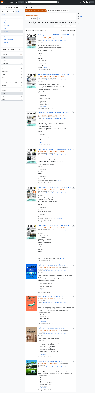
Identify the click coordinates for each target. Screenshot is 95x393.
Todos (3, 57)
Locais (39, 18)
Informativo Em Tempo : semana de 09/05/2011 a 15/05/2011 (55, 187)
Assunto (4, 54)
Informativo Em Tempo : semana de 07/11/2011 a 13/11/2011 (55, 113)
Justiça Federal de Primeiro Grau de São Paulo (54, 40)
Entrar (90, 2)
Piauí (5, 37)
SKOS (80, 16)
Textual (12, 96)
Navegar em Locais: (12, 7)
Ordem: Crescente (70, 25)
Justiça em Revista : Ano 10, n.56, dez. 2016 (51, 265)
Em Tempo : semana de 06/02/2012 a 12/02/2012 (53, 74)
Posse (12, 80)
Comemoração (12, 66)
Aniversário (12, 72)
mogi (5, 20)
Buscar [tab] (4, 14)
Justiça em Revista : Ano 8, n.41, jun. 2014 (51, 361)
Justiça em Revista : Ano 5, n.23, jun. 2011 (51, 328)
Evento (12, 60)
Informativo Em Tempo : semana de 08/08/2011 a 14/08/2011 (55, 149)
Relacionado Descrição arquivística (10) (35, 10)
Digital (12, 99)
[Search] (42, 2)
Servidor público (12, 69)
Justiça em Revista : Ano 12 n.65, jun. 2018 (51, 296)
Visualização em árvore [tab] (8, 11)
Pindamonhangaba (8, 39)
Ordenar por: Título (59, 25)
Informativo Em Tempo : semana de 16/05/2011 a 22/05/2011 (55, 225)
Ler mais (45, 67)
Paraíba (6, 34)
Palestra (12, 86)
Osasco (5, 28)
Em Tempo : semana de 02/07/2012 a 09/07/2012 (53, 35)
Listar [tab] (17, 11)
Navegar (20, 2)
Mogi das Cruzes (8, 23)
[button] (80, 2)
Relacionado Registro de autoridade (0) (58, 10)
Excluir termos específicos (68, 30)
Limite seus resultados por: (11, 49)
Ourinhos (6, 31)
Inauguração (12, 63)
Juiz (12, 77)
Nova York (6, 25)
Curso (12, 75)
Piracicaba (6, 42)
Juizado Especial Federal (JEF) (12, 83)
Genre (4, 90)
